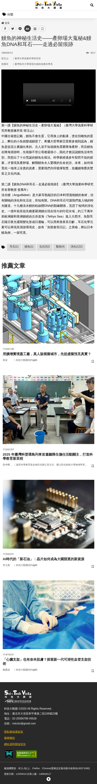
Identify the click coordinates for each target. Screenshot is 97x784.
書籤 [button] (42, 28)
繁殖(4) (60, 246)
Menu (5, 5)
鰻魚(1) (29, 246)
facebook (5, 28)
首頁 (5, 23)
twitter (12, 28)
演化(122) (76, 246)
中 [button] (27, 28)
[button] (92, 5)
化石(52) (44, 246)
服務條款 (9, 737)
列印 (35, 28)
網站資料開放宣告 (15, 744)
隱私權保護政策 (13, 731)
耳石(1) (14, 246)
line (19, 28)
